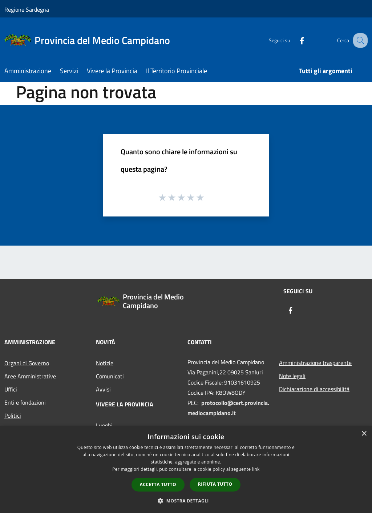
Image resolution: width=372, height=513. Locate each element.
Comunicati (110, 376)
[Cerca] (359, 40)
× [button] (364, 434)
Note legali (292, 375)
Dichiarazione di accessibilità (314, 389)
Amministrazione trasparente (315, 362)
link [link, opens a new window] (256, 469)
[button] (186, 500)
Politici (12, 415)
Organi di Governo (26, 363)
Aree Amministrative (30, 376)
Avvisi (103, 389)
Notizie (104, 363)
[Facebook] (294, 40)
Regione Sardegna (26, 9)
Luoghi (104, 425)
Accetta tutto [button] (158, 484)
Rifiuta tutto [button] (215, 484)
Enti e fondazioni (25, 402)
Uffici (10, 389)
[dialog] (186, 469)
